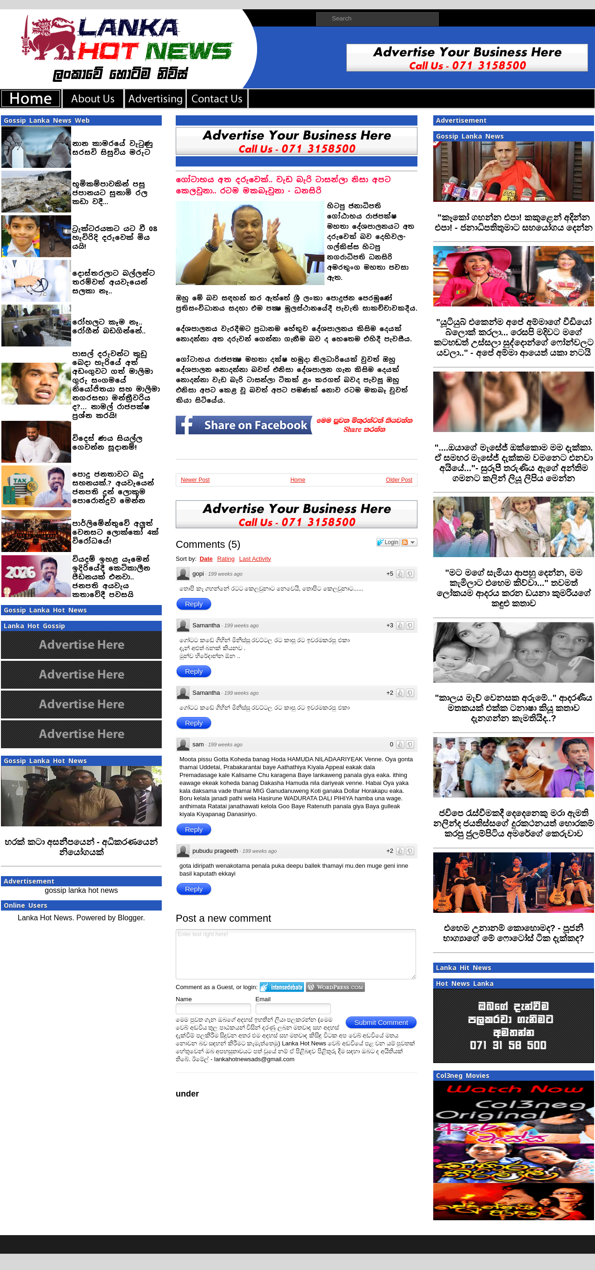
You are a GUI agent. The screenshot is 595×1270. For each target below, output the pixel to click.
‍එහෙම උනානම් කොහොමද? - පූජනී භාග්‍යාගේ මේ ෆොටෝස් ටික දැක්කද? (513, 933)
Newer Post (195, 480)
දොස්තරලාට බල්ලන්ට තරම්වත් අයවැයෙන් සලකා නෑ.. (113, 282)
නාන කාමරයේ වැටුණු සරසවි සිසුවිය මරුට (112, 148)
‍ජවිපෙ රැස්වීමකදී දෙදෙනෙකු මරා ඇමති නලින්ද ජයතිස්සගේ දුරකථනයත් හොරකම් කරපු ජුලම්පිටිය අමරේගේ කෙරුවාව (513, 823)
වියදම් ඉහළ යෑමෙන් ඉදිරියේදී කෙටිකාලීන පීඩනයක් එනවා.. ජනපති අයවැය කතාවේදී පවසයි (111, 577)
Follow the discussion (409, 542)
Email (263, 999)
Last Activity (255, 558)
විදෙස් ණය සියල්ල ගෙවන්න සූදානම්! (107, 443)
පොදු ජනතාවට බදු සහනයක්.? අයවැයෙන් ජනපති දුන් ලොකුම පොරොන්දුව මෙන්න (113, 487)
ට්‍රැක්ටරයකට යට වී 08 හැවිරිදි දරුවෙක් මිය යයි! (114, 237)
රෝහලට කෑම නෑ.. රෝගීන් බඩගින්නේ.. (108, 326)
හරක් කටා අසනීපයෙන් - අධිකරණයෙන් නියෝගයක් (81, 847)
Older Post (399, 480)
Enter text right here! (296, 954)
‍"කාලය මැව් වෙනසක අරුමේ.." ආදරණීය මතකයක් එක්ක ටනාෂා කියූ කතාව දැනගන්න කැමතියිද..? (514, 708)
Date (205, 558)
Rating (226, 558)
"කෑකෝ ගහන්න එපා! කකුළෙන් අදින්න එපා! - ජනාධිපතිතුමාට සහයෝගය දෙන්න (514, 223)
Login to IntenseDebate (282, 987)
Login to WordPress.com (335, 987)
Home (298, 480)
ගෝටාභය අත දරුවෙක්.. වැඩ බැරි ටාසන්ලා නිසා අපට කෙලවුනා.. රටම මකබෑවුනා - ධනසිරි (283, 185)
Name (184, 999)
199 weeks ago (225, 574)
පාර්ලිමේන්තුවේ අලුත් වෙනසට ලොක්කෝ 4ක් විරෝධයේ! (115, 532)
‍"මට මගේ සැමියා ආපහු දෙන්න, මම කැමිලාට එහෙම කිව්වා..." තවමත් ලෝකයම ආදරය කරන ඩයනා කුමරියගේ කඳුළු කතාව (513, 588)
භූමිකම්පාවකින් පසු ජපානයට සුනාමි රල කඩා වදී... (109, 193)
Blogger (130, 918)
